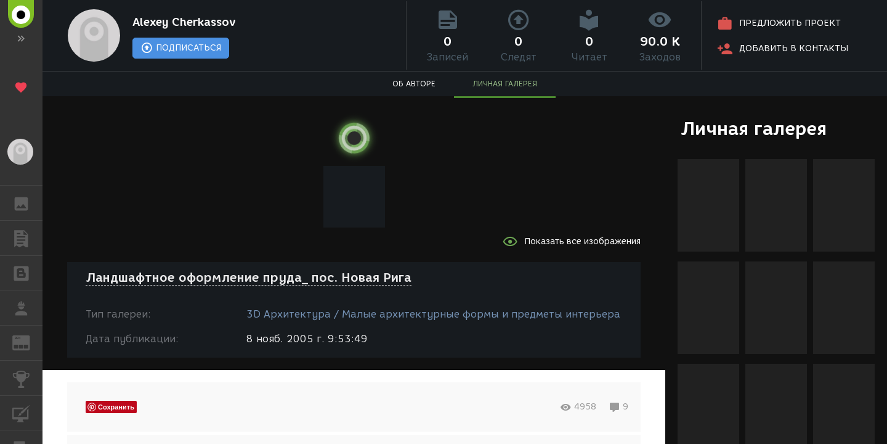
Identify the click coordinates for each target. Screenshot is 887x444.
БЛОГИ (27, 272)
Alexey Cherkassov (184, 22)
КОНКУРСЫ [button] (27, 378)
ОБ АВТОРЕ (413, 83)
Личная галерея (754, 128)
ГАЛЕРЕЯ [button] (27, 203)
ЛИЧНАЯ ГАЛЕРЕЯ (504, 83)
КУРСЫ (27, 412)
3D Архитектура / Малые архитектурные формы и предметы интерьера (433, 314)
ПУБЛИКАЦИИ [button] (27, 238)
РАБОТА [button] (27, 307)
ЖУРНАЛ (27, 342)
